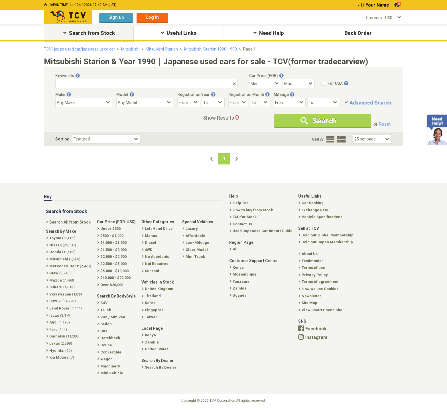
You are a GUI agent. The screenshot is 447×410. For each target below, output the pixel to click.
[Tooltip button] (77, 75)
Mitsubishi (130, 49)
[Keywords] (146, 83)
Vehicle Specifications (321, 217)
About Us (309, 254)
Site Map (308, 303)
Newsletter (310, 296)
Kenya (237, 267)
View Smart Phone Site (321, 310)
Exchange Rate (314, 210)
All (234, 249)
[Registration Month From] (238, 102)
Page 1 (249, 49)
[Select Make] (83, 102)
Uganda (239, 295)
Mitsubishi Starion (162, 49)
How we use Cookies (319, 289)
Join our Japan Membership (326, 242)
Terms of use (312, 268)
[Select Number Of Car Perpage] (372, 139)
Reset (385, 124)
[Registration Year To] (213, 102)
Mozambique (244, 274)
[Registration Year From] (188, 102)
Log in (152, 17)
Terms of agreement (319, 282)
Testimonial (311, 261)
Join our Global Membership (326, 235)
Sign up (116, 17)
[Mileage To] (323, 102)
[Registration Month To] (260, 102)
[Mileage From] (290, 102)
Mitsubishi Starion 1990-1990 (210, 49)
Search (318, 120)
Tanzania (240, 281)
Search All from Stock (69, 222)
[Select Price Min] (265, 83)
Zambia (239, 288)
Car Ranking (312, 203)
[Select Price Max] (299, 83)
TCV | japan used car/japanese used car (79, 49)
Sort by (62, 139)
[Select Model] (144, 102)
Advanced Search (370, 103)
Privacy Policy (314, 275)
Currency (374, 17)
